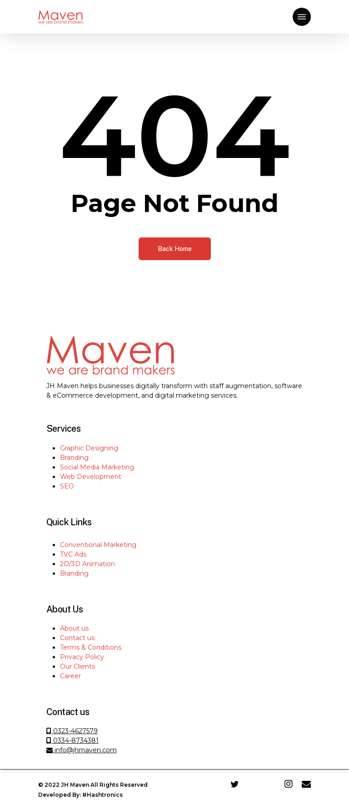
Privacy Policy (82, 657)
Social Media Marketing (97, 467)
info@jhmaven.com (81, 750)
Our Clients (77, 666)
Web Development (90, 477)
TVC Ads (73, 554)
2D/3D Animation (87, 564)
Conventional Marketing (98, 545)
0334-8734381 (72, 740)
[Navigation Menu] (302, 17)
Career (70, 676)
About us (74, 628)
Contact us (77, 638)
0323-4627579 (74, 731)
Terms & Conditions (90, 647)
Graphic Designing (89, 448)
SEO (67, 486)
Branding (74, 458)
